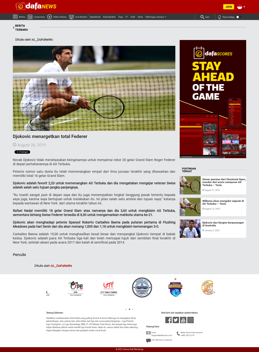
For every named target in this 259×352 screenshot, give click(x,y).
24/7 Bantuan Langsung (159, 341)
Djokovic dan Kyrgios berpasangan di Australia (223, 224)
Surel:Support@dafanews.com (159, 333)
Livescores (36, 16)
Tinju (120, 17)
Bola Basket (109, 17)
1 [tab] (126, 309)
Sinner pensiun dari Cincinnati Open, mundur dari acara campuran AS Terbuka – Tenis (224, 182)
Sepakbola (95, 17)
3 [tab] (132, 309)
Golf (133, 17)
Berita (19, 16)
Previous (45, 292)
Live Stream (78, 16)
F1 (127, 17)
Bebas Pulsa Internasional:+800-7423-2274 (190, 333)
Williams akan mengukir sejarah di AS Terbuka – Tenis (223, 202)
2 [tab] (129, 309)
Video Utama (56, 16)
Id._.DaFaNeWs (61, 266)
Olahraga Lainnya (154, 17)
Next (214, 292)
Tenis (140, 17)
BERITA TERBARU (20, 28)
